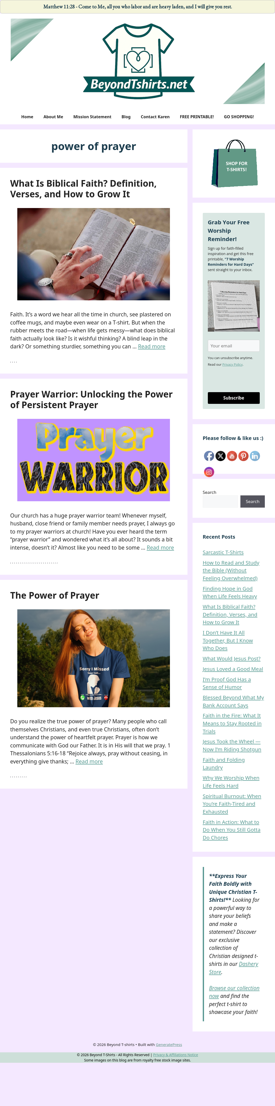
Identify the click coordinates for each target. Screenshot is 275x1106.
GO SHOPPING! (239, 117)
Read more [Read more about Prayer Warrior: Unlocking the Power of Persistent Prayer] (160, 547)
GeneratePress (169, 1044)
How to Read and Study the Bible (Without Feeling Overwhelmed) (231, 570)
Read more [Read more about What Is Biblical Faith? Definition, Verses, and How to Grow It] (152, 346)
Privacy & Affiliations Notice (175, 1054)
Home (27, 117)
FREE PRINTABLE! (197, 117)
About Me (53, 117)
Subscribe (233, 398)
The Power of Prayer (54, 595)
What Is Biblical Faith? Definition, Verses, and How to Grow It (83, 188)
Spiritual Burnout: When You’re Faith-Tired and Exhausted (232, 803)
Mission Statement (92, 117)
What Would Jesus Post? (231, 658)
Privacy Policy (232, 364)
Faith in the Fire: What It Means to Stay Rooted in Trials (232, 723)
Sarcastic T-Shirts (223, 552)
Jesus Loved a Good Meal (233, 668)
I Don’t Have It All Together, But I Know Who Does (228, 640)
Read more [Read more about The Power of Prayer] (89, 761)
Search (209, 492)
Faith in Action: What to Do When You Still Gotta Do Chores (231, 829)
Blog (126, 117)
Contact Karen (155, 117)
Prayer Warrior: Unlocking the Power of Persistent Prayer (91, 399)
